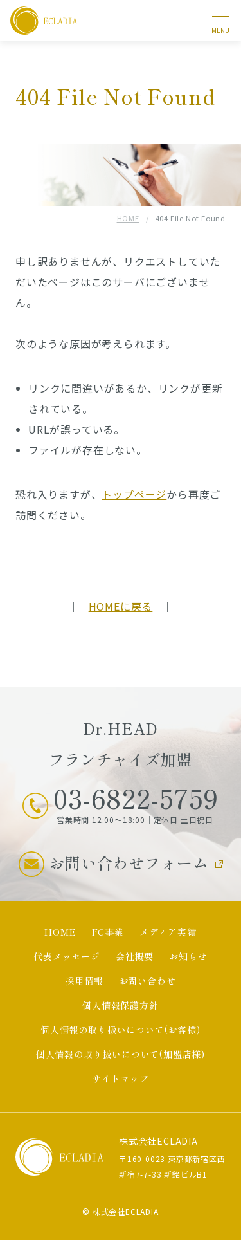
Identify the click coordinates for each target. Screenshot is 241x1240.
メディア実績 (168, 931)
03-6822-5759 (136, 798)
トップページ (134, 494)
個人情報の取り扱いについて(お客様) (120, 1029)
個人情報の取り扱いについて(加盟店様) (120, 1054)
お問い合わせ (147, 980)
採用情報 (84, 980)
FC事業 (108, 931)
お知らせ (188, 956)
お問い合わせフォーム (129, 862)
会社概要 (135, 956)
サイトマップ (120, 1078)
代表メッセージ (66, 956)
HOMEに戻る (121, 606)
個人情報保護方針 (120, 1005)
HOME (128, 218)
